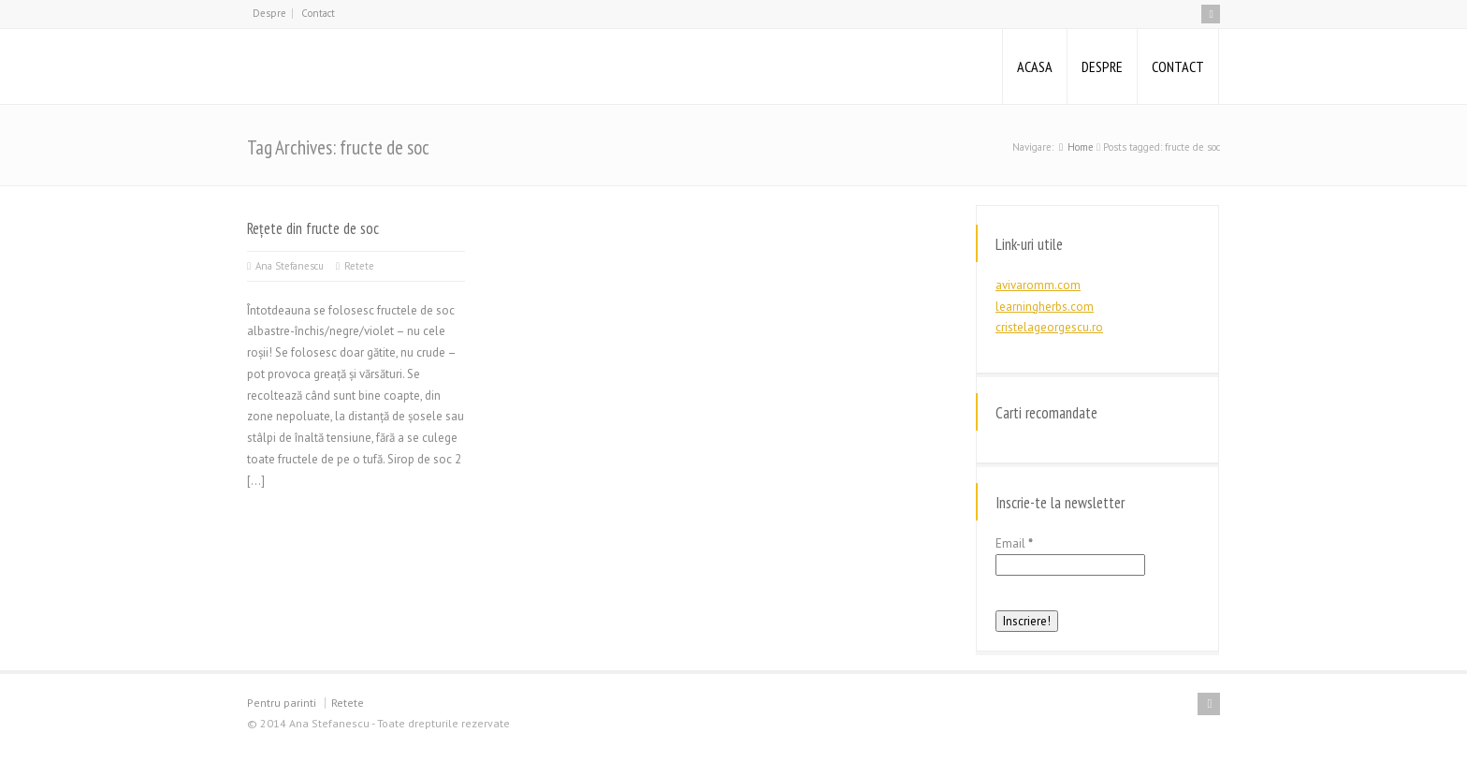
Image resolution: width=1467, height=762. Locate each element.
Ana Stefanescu (289, 265)
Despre (269, 13)
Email (1014, 543)
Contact (318, 13)
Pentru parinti (281, 703)
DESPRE (1102, 66)
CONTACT (1178, 66)
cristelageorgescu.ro (1049, 327)
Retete (359, 265)
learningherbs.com (1044, 307)
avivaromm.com (1038, 285)
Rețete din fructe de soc (313, 228)
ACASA (1035, 66)
